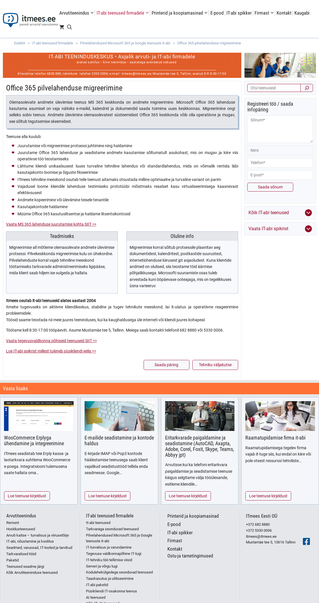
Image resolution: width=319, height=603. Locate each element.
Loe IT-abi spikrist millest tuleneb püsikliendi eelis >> (51, 351)
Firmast (265, 13)
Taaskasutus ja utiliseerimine (110, 578)
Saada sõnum (270, 187)
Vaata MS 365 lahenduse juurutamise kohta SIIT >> (51, 224)
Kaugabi (302, 13)
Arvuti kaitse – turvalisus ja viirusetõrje (37, 535)
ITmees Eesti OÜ (261, 516)
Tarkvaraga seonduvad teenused (112, 529)
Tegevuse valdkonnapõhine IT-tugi (113, 553)
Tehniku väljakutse (215, 364)
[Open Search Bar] (69, 27)
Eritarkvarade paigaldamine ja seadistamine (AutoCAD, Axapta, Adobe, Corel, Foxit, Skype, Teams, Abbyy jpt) (199, 446)
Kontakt (284, 13)
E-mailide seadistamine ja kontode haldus (119, 440)
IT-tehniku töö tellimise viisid (109, 560)
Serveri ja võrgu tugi (102, 566)
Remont (12, 523)
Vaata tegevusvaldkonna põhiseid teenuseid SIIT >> (51, 340)
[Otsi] (306, 88)
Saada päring (166, 364)
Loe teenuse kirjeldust (27, 496)
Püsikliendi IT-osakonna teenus (111, 591)
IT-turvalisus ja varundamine (109, 547)
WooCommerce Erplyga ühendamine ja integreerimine (34, 440)
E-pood (217, 13)
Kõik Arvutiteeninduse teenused (32, 572)
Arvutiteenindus (77, 13)
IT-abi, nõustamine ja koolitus (30, 541)
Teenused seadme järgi (25, 566)
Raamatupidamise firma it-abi (275, 438)
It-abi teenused (98, 523)
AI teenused (95, 597)
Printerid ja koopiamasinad (180, 13)
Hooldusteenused (20, 529)
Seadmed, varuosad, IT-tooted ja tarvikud (39, 547)
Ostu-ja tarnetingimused (190, 556)
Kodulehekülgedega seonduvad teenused (119, 572)
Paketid (12, 560)
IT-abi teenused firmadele (123, 13)
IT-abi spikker (239, 13)
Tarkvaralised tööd (21, 554)
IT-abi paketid (97, 585)
